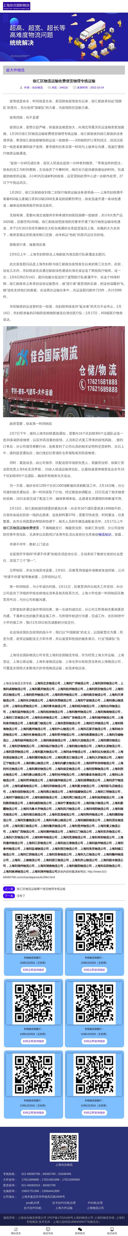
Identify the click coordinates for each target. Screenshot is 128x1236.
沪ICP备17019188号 (60, 1217)
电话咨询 (112, 1231)
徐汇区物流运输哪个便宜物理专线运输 (41, 888)
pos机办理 (32, 1202)
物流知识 (104, 534)
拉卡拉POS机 (33, 1208)
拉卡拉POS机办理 (64, 1202)
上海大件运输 (64, 1208)
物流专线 (48, 1231)
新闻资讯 (80, 1231)
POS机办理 (95, 1202)
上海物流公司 (95, 1208)
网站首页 (16, 1231)
